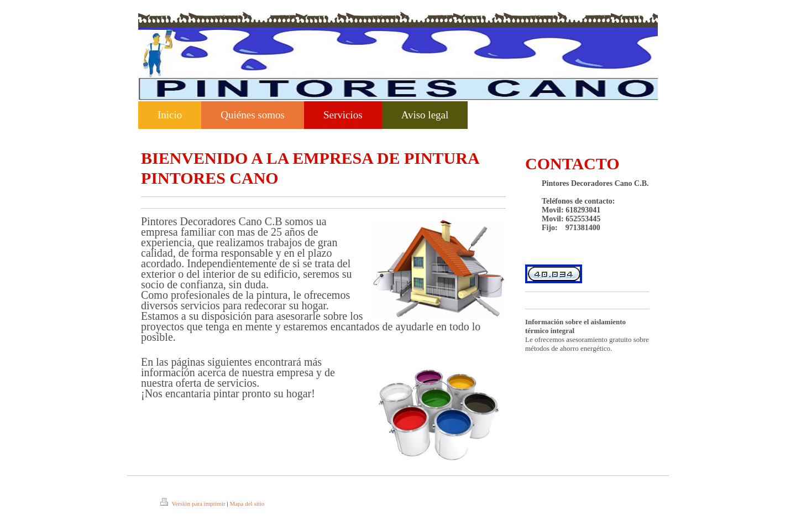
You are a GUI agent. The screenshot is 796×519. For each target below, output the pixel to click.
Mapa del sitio (246, 503)
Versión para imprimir (193, 503)
